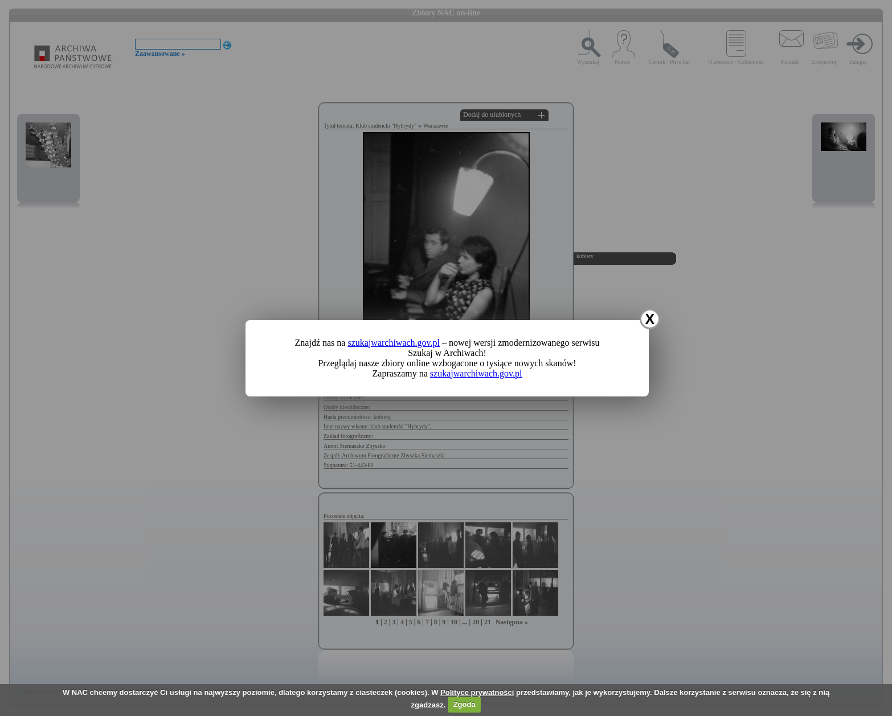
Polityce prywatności (477, 692)
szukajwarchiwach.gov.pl (393, 342)
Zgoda (464, 704)
